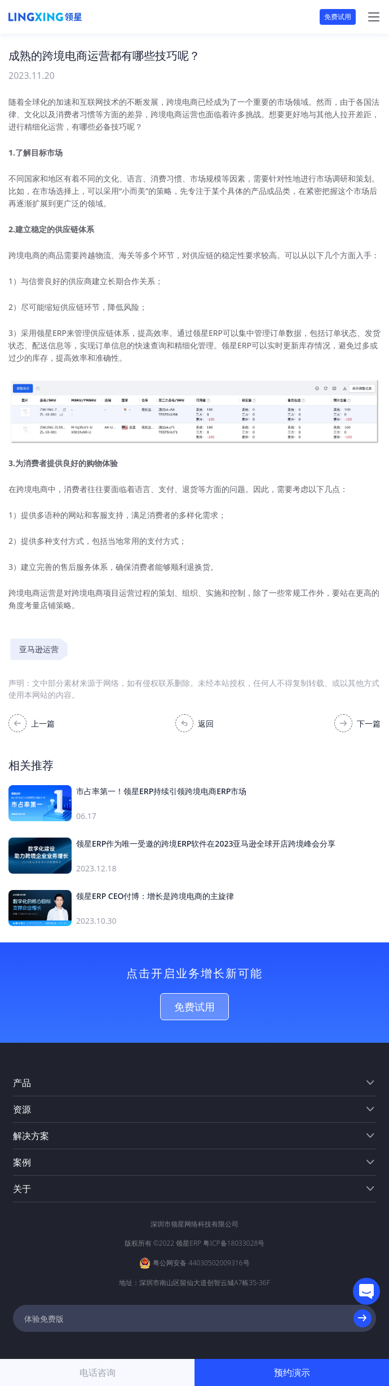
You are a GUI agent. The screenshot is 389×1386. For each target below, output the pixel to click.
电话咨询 (97, 1372)
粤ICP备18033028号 (233, 1243)
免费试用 (337, 16)
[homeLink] (45, 17)
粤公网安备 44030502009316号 (201, 1263)
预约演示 (292, 1372)
